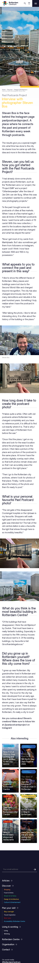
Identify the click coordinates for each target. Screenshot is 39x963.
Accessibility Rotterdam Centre (14, 921)
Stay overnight (9, 911)
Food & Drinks (8, 893)
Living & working (11, 927)
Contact (7, 949)
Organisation (9, 944)
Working (7, 934)
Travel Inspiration (9, 915)
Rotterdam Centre (12, 939)
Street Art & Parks (10, 896)
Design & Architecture (11, 899)
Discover (8, 886)
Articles (7, 880)
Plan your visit (10, 908)
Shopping (7, 889)
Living (6, 930)
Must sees (7, 918)
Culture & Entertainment (12, 902)
